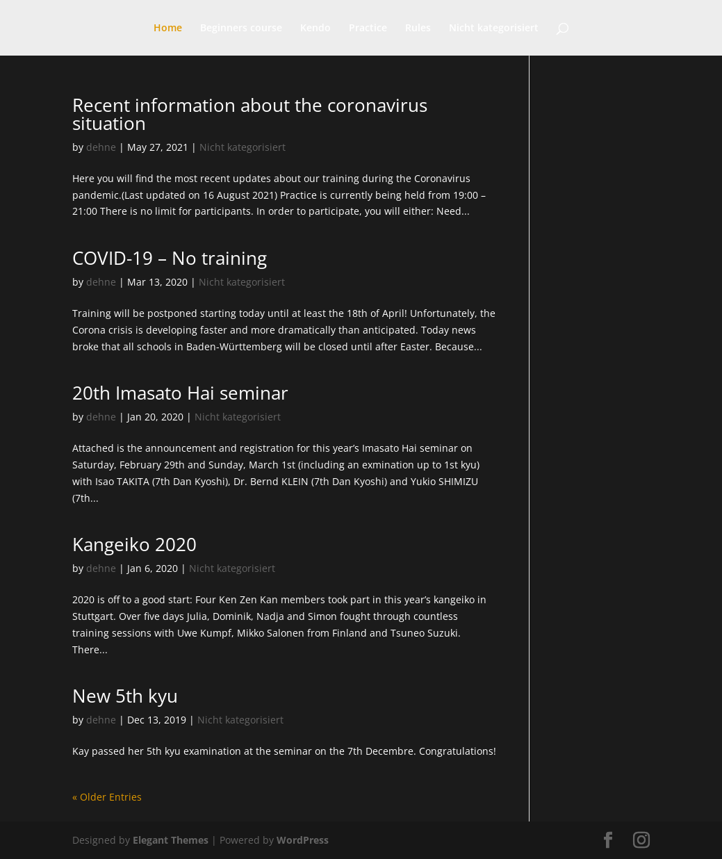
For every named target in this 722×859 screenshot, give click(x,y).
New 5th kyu (125, 695)
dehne (101, 147)
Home (168, 28)
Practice (368, 28)
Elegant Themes (170, 839)
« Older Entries (107, 796)
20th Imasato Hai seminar (180, 392)
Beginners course (241, 28)
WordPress (303, 839)
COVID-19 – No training (169, 257)
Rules (418, 28)
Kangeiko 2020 (134, 544)
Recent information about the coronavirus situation (249, 114)
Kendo (315, 28)
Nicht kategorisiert (494, 28)
